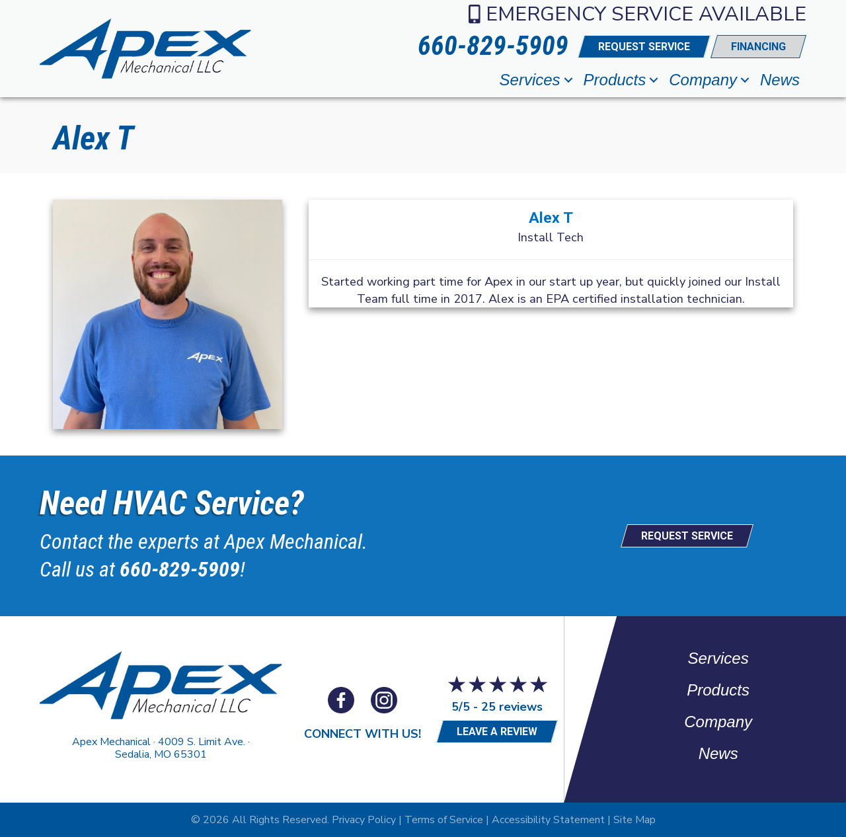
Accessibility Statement (548, 820)
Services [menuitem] (530, 80)
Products (718, 690)
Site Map (634, 820)
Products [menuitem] (615, 80)
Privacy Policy (364, 820)
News (718, 753)
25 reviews (512, 707)
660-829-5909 (180, 569)
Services (718, 658)
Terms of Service (443, 820)
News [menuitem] (780, 80)
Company (718, 722)
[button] (568, 80)
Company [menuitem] (703, 80)
